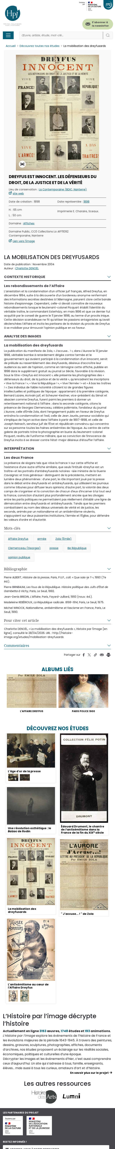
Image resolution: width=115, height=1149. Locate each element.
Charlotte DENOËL (27, 268)
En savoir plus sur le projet (89, 1073)
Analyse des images (22, 336)
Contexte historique (24, 276)
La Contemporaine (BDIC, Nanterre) (63, 189)
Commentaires (16, 645)
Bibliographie (15, 569)
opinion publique (19, 557)
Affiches (28, 223)
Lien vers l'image (24, 241)
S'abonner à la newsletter (100, 24)
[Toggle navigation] (8, 35)
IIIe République (77, 548)
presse (54, 548)
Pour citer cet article (21, 620)
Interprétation (19, 448)
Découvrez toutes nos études (39, 46)
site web (18, 193)
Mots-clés (12, 528)
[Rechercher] (61, 35)
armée (41, 539)
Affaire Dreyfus (18, 539)
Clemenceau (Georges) (24, 548)
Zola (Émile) (63, 539)
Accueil (11, 46)
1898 (86, 202)
